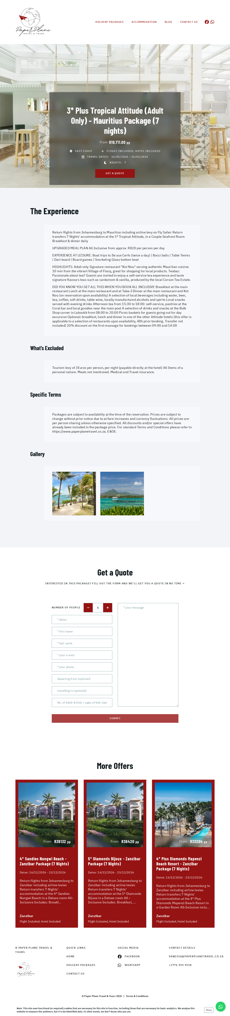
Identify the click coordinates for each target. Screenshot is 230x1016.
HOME (70, 956)
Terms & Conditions (137, 996)
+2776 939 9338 (180, 965)
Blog (168, 22)
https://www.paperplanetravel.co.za (79, 431)
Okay (209, 1010)
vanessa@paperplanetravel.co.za (192, 956)
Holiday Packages (109, 22)
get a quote (115, 173)
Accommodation (144, 22)
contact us (75, 973)
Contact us (189, 22)
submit (115, 718)
